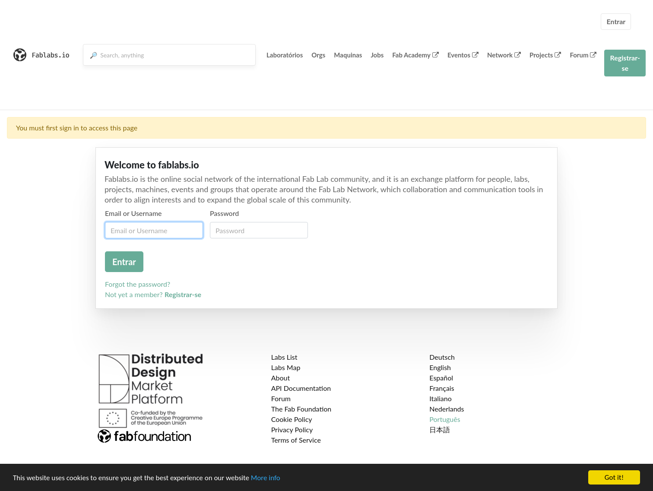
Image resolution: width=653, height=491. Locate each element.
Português (444, 419)
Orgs (318, 55)
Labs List (284, 357)
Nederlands (446, 409)
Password (224, 213)
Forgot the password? (137, 284)
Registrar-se (625, 63)
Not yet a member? (153, 294)
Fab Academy (415, 55)
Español (441, 378)
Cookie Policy (291, 419)
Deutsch (442, 357)
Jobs (377, 55)
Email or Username (133, 213)
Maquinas (348, 55)
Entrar (615, 21)
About (280, 378)
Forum (583, 55)
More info (265, 477)
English (440, 367)
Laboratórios (284, 55)
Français (441, 388)
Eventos (463, 55)
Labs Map (286, 367)
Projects (545, 55)
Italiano (440, 398)
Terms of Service (296, 440)
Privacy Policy (292, 429)
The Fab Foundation (301, 409)
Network (504, 55)
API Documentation (301, 388)
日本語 (439, 429)
